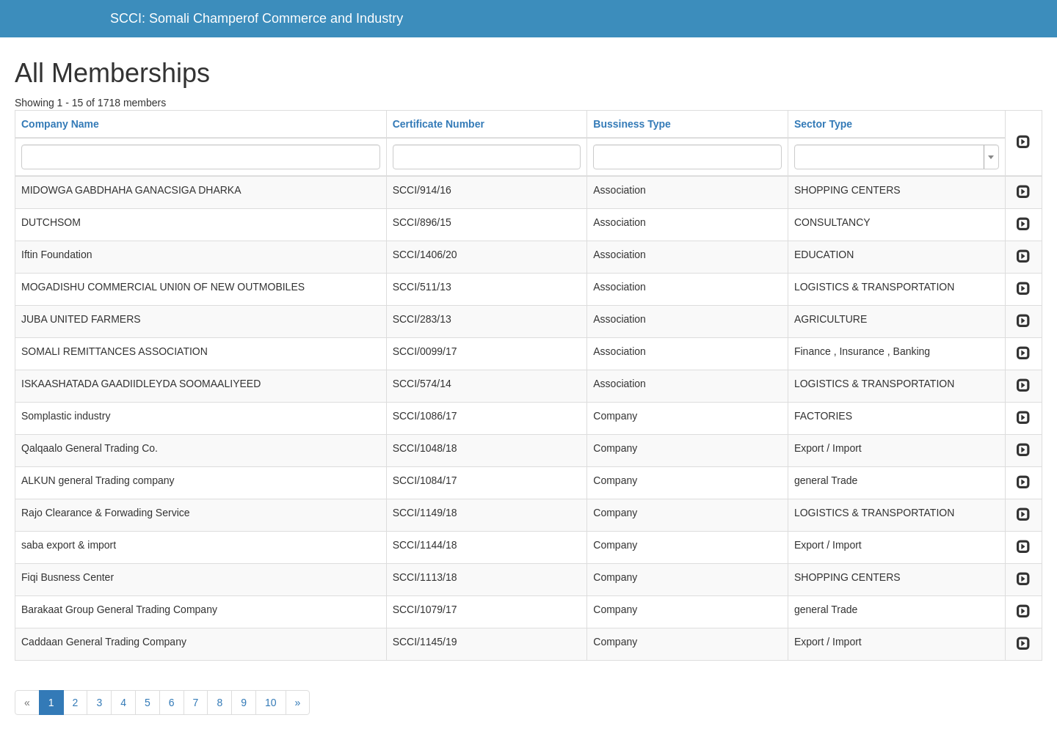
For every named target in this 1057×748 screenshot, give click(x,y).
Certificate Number (438, 124)
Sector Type (823, 124)
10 (271, 702)
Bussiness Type (632, 124)
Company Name (60, 124)
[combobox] (896, 156)
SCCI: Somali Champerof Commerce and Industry (256, 18)
